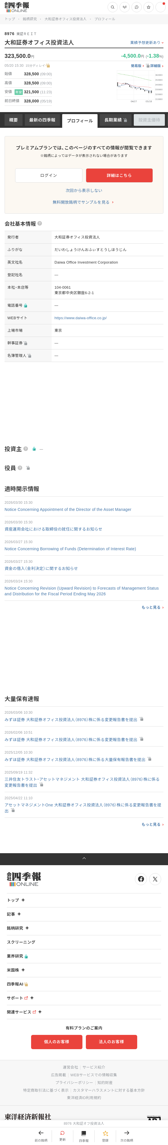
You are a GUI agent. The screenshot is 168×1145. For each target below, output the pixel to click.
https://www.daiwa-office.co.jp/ (80, 318)
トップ (10, 19)
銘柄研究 (30, 19)
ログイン (48, 175)
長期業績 (113, 120)
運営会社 (70, 1067)
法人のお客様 (111, 1041)
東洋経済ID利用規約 (84, 1098)
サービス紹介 (93, 1067)
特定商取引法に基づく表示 (46, 1090)
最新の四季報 (42, 120)
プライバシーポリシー (74, 1083)
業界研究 (17, 956)
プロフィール (80, 120)
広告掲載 (58, 1075)
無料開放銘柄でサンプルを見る (81, 202)
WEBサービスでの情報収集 (93, 1075)
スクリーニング (21, 942)
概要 (13, 120)
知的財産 (105, 1083)
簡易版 (136, 66)
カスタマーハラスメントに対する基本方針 (109, 1090)
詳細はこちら (119, 175)
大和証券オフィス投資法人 (65, 19)
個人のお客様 (56, 1041)
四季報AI (17, 984)
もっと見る (151, 607)
